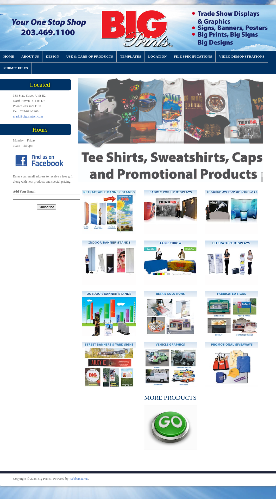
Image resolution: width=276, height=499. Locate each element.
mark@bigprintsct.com (28, 116)
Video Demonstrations (241, 56)
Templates (130, 56)
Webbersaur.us (78, 478)
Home (8, 56)
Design (52, 56)
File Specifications (193, 56)
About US (30, 56)
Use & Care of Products (89, 56)
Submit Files (15, 68)
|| (262, 175)
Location (157, 56)
